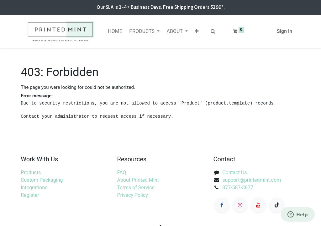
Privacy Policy (132, 195)
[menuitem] (115, 31)
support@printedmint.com (251, 180)
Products (31, 172)
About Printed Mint (138, 180)
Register (30, 195)
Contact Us (234, 172)
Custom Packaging (42, 180)
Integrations (34, 188)
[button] (196, 31)
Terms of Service (136, 188)
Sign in (284, 31)
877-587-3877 (237, 188)
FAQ (121, 172)
